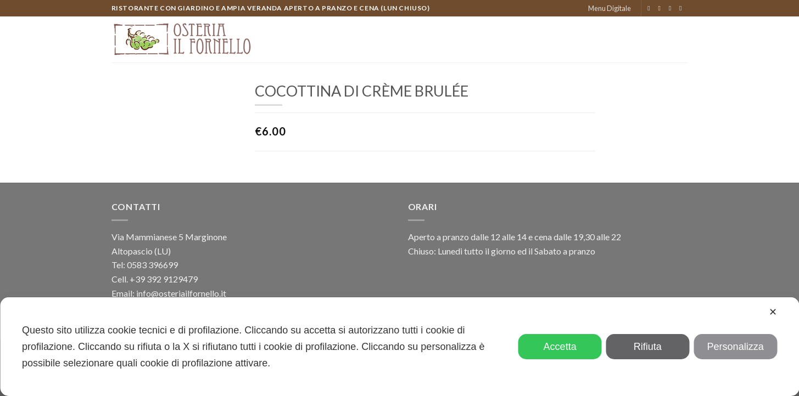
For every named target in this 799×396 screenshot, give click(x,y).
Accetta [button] (560, 346)
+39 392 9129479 (164, 279)
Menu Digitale (609, 8)
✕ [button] (773, 312)
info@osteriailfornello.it (181, 293)
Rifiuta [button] (648, 346)
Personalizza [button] (735, 346)
